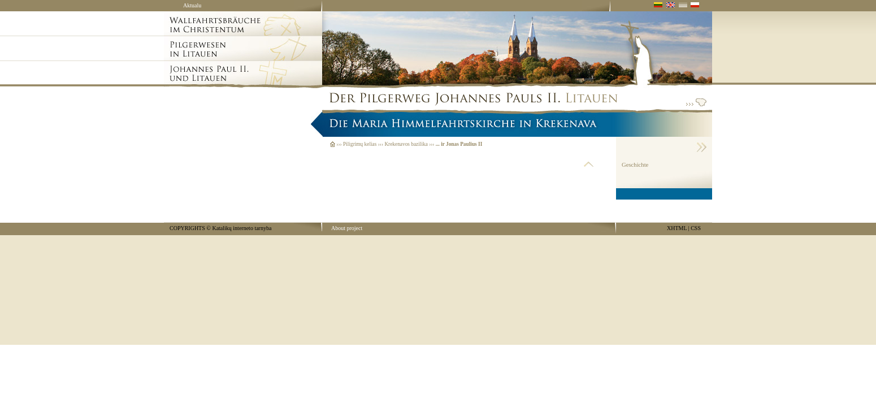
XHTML (677, 228)
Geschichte (635, 165)
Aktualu (192, 5)
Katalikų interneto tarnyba (241, 228)
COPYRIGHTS (187, 228)
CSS (696, 228)
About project (346, 228)
